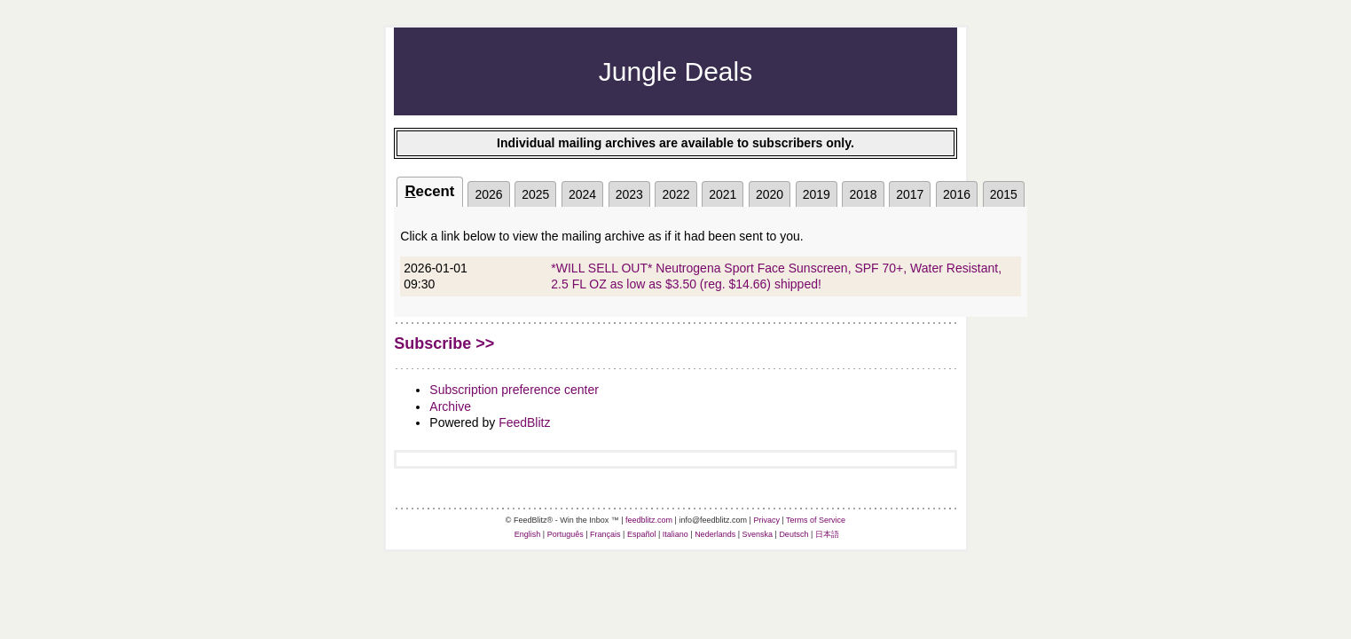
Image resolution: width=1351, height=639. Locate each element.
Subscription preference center (514, 390)
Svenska (758, 534)
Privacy (766, 520)
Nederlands (715, 534)
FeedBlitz (524, 422)
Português (565, 534)
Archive (450, 406)
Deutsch (793, 534)
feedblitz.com (648, 520)
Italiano (675, 534)
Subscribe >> (444, 343)
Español (641, 534)
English (527, 534)
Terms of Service (815, 520)
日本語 (827, 534)
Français (605, 534)
